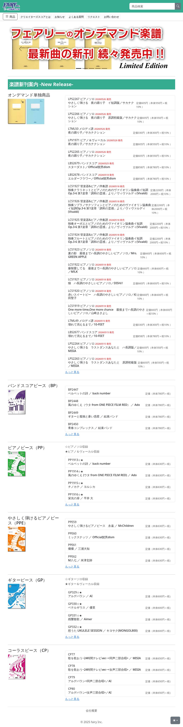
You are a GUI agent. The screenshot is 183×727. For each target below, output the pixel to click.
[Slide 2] (85, 68)
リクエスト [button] (94, 16)
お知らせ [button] (60, 16)
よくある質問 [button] (76, 16)
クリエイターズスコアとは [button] (36, 16)
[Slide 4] (98, 68)
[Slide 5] (104, 68)
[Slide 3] (91, 68)
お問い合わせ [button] (111, 16)
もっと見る (72, 372)
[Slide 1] (78, 68)
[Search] (152, 6)
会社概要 (91, 711)
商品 (10, 16)
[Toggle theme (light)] (175, 720)
